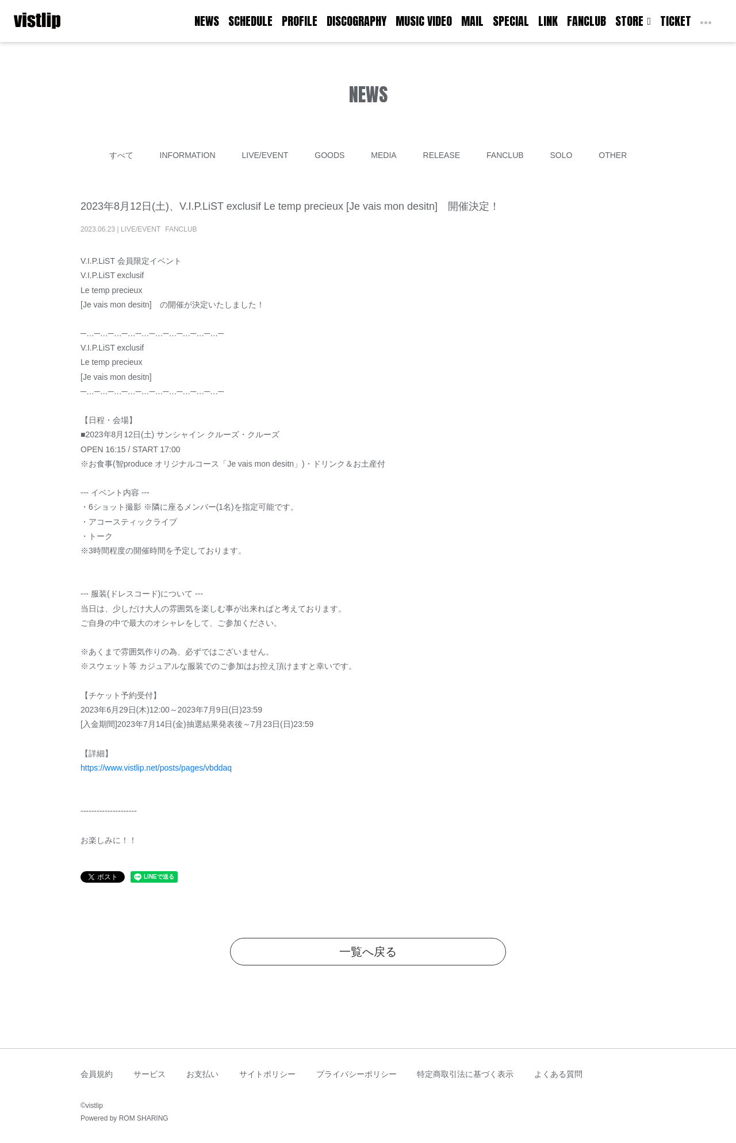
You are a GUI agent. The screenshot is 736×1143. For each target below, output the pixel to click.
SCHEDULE (250, 21)
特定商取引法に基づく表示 (465, 1074)
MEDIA (383, 155)
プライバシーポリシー (356, 1074)
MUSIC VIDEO (424, 21)
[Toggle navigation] (67, 21)
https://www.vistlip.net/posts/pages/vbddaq (156, 767)
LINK (548, 21)
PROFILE (299, 21)
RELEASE (442, 155)
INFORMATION (188, 155)
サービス (149, 1074)
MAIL (472, 21)
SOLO (561, 155)
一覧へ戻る (368, 951)
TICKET (675, 21)
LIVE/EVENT (264, 155)
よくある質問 (558, 1074)
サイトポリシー (267, 1074)
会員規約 (96, 1074)
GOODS (329, 155)
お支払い (202, 1074)
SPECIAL (511, 21)
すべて (121, 155)
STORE (633, 21)
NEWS (206, 21)
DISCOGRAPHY (356, 21)
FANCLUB (586, 21)
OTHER (613, 155)
